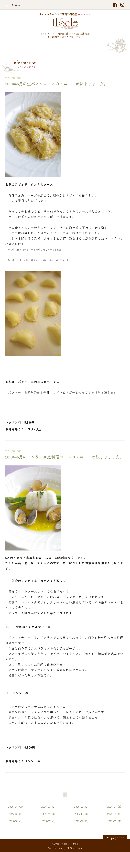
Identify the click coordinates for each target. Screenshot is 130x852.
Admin (74, 843)
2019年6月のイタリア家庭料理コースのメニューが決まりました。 (64, 457)
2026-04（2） (16, 806)
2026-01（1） (115, 806)
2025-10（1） (82, 814)
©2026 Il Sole (60, 843)
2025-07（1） (49, 821)
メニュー (14, 4)
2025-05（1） (115, 821)
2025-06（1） (82, 821)
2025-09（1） (115, 814)
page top (114, 837)
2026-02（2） (82, 806)
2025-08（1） (16, 821)
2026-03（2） (49, 806)
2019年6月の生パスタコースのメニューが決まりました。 (56, 84)
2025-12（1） (16, 814)
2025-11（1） (49, 814)
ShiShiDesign (74, 848)
